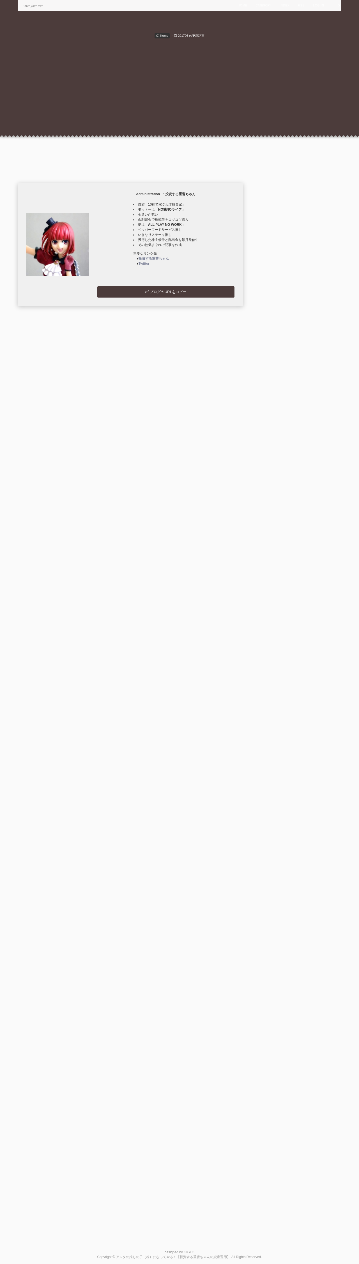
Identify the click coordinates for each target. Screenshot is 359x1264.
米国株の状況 (273, 958)
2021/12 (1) (272, 679)
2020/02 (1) (272, 810)
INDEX (285, 5)
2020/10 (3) (272, 770)
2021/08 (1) (272, 705)
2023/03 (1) (272, 580)
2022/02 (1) (272, 666)
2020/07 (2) (272, 790)
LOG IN (318, 5)
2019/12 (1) (272, 816)
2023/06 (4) (272, 561)
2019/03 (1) (272, 823)
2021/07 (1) (272, 712)
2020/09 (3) (272, 777)
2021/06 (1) (272, 718)
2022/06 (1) (272, 639)
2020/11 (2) (272, 764)
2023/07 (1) (272, 554)
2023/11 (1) (272, 528)
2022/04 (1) (272, 652)
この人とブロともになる (277, 1005)
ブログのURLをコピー (166, 292)
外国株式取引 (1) (270, 400)
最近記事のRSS (275, 904)
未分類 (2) (265, 420)
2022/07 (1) (272, 633)
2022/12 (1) (272, 600)
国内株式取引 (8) (270, 394)
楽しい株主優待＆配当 (281, 945)
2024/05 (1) (272, 488)
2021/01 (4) (272, 751)
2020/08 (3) (272, 784)
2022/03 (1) (272, 659)
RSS (301, 5)
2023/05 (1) (272, 567)
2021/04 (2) (272, 731)
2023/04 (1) (272, 574)
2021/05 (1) (272, 724)
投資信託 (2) (267, 407)
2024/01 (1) (272, 515)
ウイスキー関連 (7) (272, 413)
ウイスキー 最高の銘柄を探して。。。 (295, 951)
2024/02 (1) (272, 508)
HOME (242, 5)
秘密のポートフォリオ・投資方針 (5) (287, 381)
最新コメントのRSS (279, 911)
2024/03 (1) (272, 501)
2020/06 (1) (272, 797)
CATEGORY (263, 5)
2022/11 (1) (272, 606)
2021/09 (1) (272, 698)
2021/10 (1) (272, 692)
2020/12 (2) (272, 757)
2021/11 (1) (272, 685)
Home (162, 35)
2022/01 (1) (272, 672)
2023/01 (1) (272, 593)
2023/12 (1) (272, 521)
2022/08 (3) (272, 626)
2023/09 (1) (272, 541)
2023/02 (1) (272, 587)
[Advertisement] (179, 81)
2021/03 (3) (272, 738)
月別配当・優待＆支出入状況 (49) (284, 387)
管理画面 (270, 965)
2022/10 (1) (272, 613)
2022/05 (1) (272, 646)
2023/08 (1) (272, 547)
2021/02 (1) (272, 744)
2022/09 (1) (272, 620)
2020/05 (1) (272, 803)
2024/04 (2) (272, 495)
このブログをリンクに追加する (282, 971)
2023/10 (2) (272, 534)
